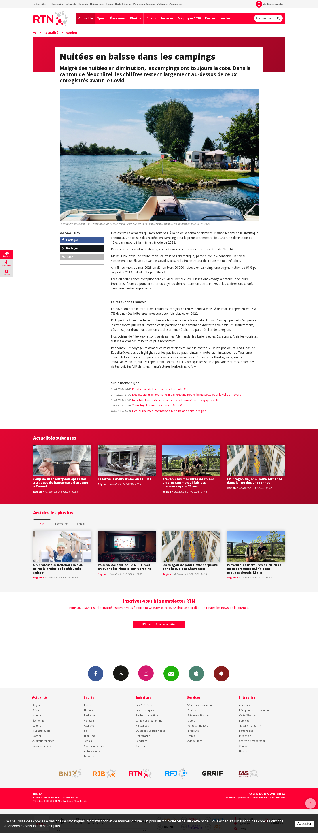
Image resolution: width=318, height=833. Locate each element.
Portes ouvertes (218, 18)
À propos (244, 705)
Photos (135, 18)
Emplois (83, 4)
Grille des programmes (149, 720)
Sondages (141, 740)
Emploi (191, 735)
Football (89, 705)
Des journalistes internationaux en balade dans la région (158, 411)
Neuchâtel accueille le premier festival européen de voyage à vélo (165, 400)
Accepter (304, 823)
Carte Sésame (123, 4)
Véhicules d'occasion (169, 4)
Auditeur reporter (43, 740)
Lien (67, 257)
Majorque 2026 (189, 18)
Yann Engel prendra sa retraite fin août (147, 405)
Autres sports (92, 751)
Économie (38, 720)
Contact (243, 745)
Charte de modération (252, 740)
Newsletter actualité (44, 745)
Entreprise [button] (56, 4)
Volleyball (89, 720)
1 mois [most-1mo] (80, 523)
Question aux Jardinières (150, 730)
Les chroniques (145, 710)
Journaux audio (41, 730)
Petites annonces (197, 725)
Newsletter (245, 751)
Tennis (88, 740)
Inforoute (71, 4)
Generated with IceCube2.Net (268, 797)
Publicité (244, 720)
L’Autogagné (143, 735)
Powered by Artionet (238, 797)
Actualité (85, 18)
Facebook (95, 673)
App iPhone (196, 673)
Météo (191, 720)
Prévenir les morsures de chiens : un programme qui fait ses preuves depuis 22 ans (189, 483)
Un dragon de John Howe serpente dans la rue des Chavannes (254, 481)
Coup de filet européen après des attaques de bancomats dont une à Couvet (60, 483)
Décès (109, 4)
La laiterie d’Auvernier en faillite (124, 479)
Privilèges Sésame (144, 4)
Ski (85, 730)
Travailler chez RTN (250, 725)
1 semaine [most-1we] (61, 523)
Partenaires (246, 730)
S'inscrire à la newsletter (159, 624)
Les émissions (144, 705)
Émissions (118, 18)
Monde (36, 715)
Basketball (90, 715)
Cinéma (192, 710)
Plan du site (80, 801)
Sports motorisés (94, 745)
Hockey (88, 710)
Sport (101, 18)
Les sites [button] (40, 4)
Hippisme (89, 735)
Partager (70, 240)
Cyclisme (89, 725)
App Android (221, 673)
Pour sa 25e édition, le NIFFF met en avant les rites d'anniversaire (124, 567)
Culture (36, 725)
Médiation (245, 735)
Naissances (97, 4)
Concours (141, 745)
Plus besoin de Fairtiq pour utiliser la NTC (148, 389)
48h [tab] (42, 523)
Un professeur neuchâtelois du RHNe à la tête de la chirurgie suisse (58, 568)
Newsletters (171, 673)
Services (167, 18)
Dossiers (37, 735)
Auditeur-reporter (269, 4)
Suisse (36, 710)
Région (71, 32)
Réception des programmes (255, 710)
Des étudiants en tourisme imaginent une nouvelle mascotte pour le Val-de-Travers (176, 395)
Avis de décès (195, 740)
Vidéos (151, 18)
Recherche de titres (147, 715)
